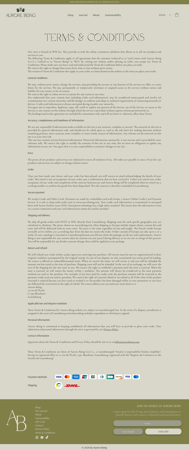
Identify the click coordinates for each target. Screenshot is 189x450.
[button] (71, 15)
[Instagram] (37, 437)
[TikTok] (47, 437)
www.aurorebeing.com (87, 202)
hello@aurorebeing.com (127, 342)
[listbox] (165, 15)
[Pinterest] (42, 437)
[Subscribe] (163, 431)
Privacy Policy (111, 329)
